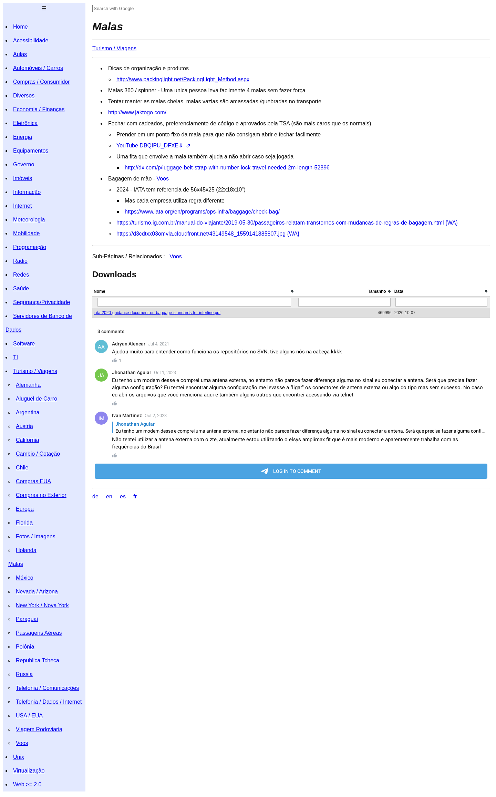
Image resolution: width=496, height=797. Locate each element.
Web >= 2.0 (27, 784)
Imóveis (22, 178)
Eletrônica (25, 123)
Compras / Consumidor (41, 82)
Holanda (26, 550)
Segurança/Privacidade (41, 302)
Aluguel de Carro (36, 399)
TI (15, 357)
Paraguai (27, 619)
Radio (20, 261)
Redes (21, 275)
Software (24, 343)
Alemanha (28, 385)
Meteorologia (29, 219)
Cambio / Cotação (38, 454)
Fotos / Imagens (35, 536)
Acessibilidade (30, 40)
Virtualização (28, 771)
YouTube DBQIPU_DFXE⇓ (149, 145)
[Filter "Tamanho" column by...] (344, 302)
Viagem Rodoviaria (39, 729)
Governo (23, 164)
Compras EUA (33, 481)
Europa (25, 509)
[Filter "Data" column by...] (441, 302)
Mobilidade (26, 233)
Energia (22, 137)
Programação (29, 247)
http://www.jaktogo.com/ (137, 112)
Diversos (23, 96)
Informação (27, 192)
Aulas (20, 54)
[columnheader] (194, 291)
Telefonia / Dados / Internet (49, 702)
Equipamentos (30, 151)
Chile (22, 467)
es (123, 496)
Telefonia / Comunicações (47, 688)
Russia (24, 674)
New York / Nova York (42, 605)
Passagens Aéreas (39, 633)
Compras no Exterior (41, 495)
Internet (22, 206)
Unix (18, 757)
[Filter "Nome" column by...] (194, 302)
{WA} (451, 223)
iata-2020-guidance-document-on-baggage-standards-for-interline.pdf (157, 312)
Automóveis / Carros (38, 68)
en (109, 496)
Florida (24, 523)
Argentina (28, 412)
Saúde (21, 288)
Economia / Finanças (38, 109)
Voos (22, 743)
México (24, 578)
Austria (24, 426)
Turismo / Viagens (35, 371)
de (95, 496)
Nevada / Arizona (37, 591)
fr (135, 496)
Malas (15, 564)
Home (20, 27)
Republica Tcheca (37, 660)
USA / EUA (29, 715)
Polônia (25, 647)
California (27, 440)
